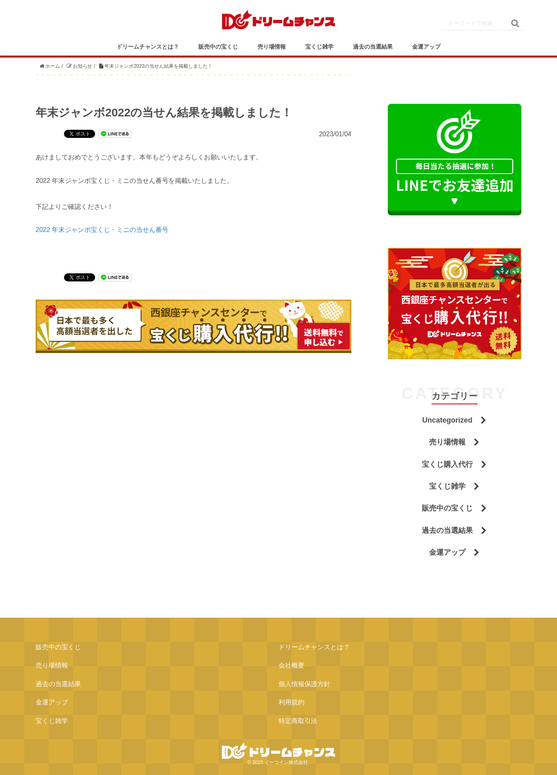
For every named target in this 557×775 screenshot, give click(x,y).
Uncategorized (447, 420)
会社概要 (291, 665)
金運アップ (426, 46)
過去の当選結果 (373, 46)
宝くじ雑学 (319, 46)
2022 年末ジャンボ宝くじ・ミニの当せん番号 (102, 229)
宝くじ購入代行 (447, 464)
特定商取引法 (297, 720)
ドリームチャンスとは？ (148, 46)
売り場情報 (271, 46)
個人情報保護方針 (304, 684)
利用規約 (291, 702)
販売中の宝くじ (218, 46)
